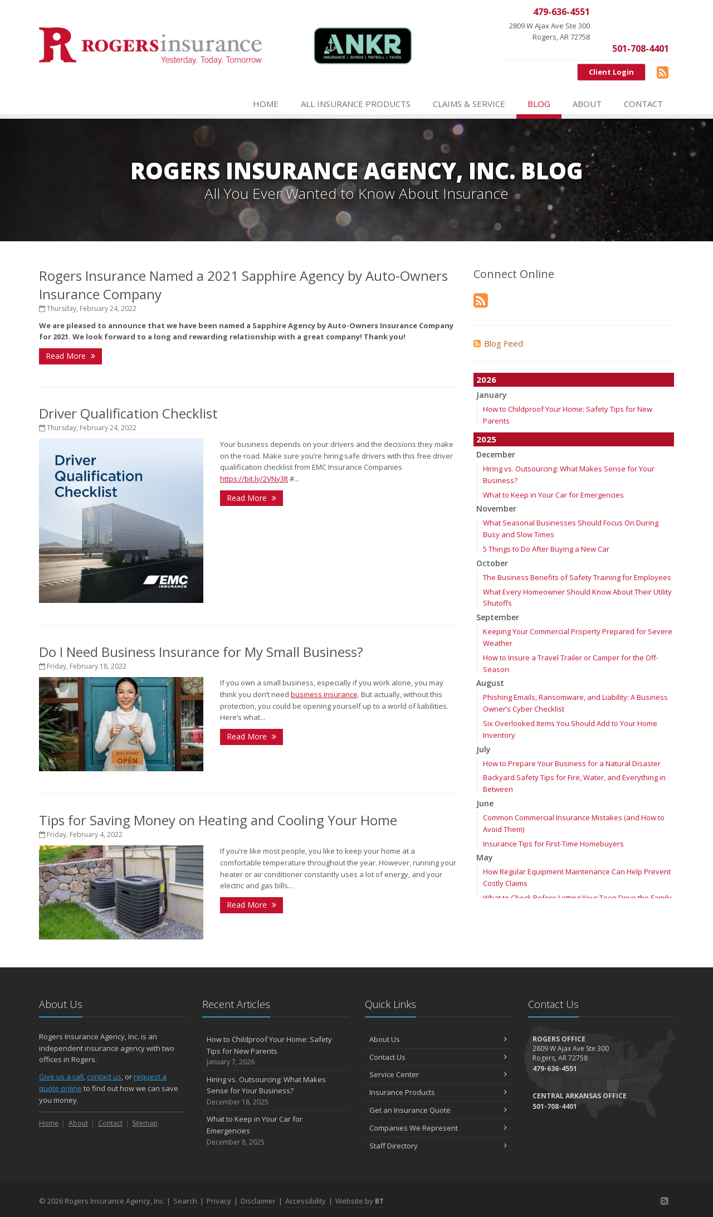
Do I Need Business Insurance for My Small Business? (201, 651)
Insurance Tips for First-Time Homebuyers (553, 844)
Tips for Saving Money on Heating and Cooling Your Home (218, 820)
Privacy (219, 1201)
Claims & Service (469, 103)
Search (185, 1201)
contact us (104, 1077)
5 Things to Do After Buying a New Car (546, 549)
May (484, 857)
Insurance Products (438, 1092)
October (492, 563)
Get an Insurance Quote (438, 1110)
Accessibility (305, 1201)
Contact (643, 103)
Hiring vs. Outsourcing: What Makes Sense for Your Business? (275, 1091)
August (490, 683)
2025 (486, 439)
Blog (539, 103)
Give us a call (61, 1077)
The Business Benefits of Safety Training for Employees (577, 577)
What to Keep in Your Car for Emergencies (553, 495)
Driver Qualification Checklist (128, 413)
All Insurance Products (356, 103)
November (496, 508)
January (491, 395)
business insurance (324, 694)
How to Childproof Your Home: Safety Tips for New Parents (275, 1051)
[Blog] (662, 71)
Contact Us (438, 1057)
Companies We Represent (438, 1128)
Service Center (438, 1074)
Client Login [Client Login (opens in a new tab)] (611, 72)
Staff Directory (438, 1146)
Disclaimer (258, 1201)
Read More (70, 356)
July (483, 749)
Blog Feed (498, 343)
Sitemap (145, 1123)
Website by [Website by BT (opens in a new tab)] (359, 1201)
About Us (438, 1039)
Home (266, 103)
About (587, 103)
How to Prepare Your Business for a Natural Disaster (572, 763)
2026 (486, 379)
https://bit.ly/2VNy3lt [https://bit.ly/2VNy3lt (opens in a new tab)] (254, 479)
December (495, 454)
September (497, 617)
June (485, 803)
